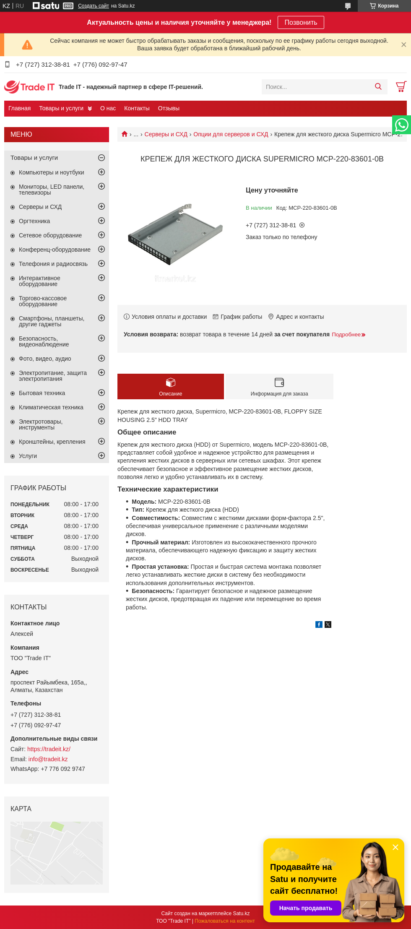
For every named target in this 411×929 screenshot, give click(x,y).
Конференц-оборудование (55, 249)
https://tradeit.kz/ (48, 749)
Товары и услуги (61, 108)
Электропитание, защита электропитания (53, 376)
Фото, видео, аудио (45, 358)
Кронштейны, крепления (52, 441)
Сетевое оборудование (50, 235)
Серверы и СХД (166, 134)
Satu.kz (241, 913)
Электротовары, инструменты (40, 424)
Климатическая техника (51, 407)
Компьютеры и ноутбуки (51, 172)
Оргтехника (34, 221)
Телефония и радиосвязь (53, 263)
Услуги (28, 456)
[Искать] (378, 86)
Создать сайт (93, 6)
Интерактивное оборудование (39, 281)
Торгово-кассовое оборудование (43, 301)
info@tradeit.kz (48, 759)
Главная (19, 108)
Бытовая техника (42, 393)
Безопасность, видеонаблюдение (44, 341)
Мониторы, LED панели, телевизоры (51, 189)
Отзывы (168, 108)
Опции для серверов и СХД (230, 134)
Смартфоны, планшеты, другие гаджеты (51, 321)
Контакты (136, 108)
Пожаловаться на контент (225, 921)
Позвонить (300, 22)
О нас (108, 108)
